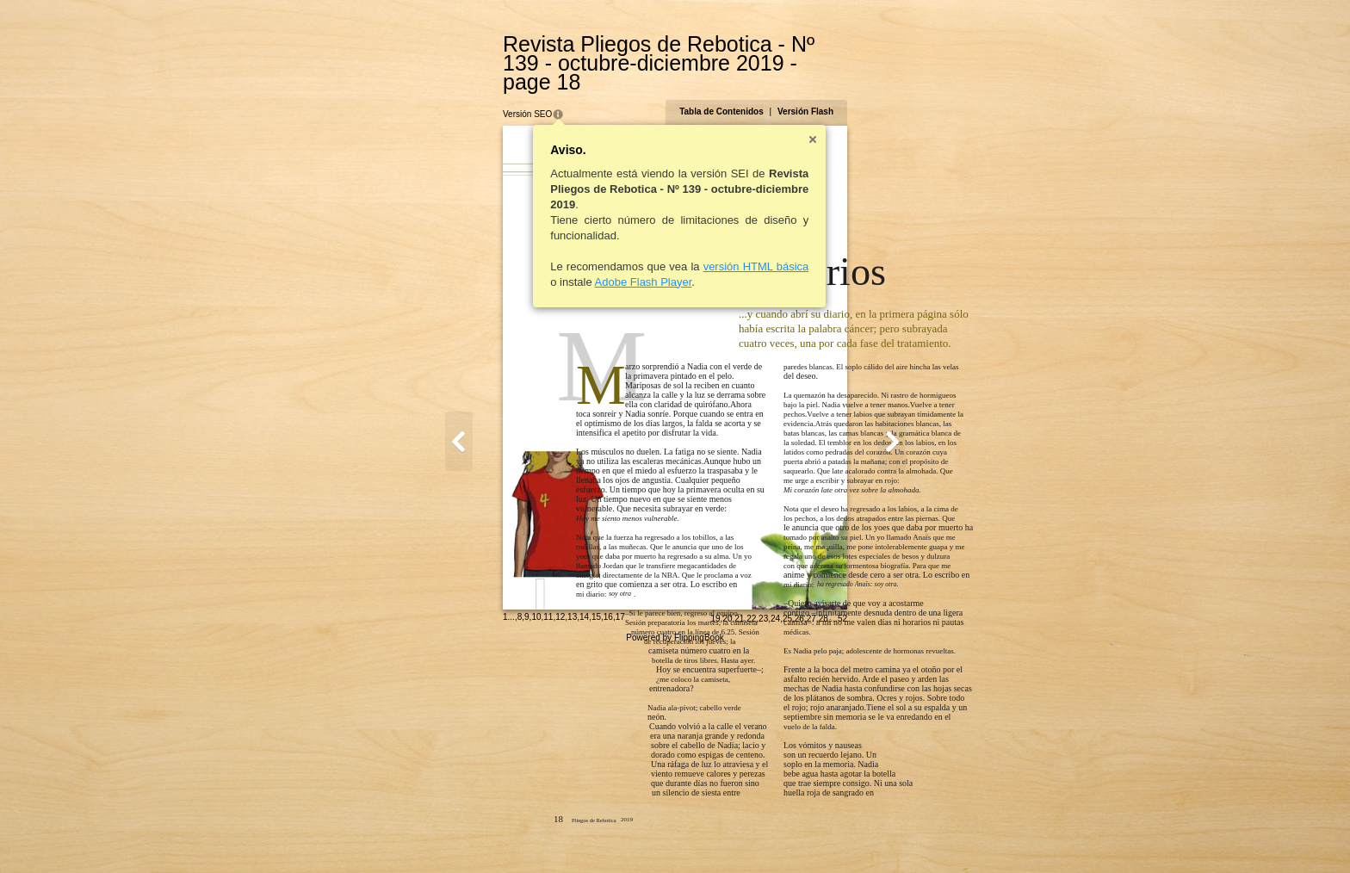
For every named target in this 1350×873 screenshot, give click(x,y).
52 (926, 835)
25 (871, 835)
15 (512, 834)
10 (452, 834)
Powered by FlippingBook (674, 854)
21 (823, 835)
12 (476, 834)
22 (835, 835)
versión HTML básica (672, 247)
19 (799, 835)
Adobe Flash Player (559, 263)
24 (859, 835)
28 (907, 835)
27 (895, 835)
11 (464, 834)
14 (500, 834)
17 (536, 834)
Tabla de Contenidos (806, 92)
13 (488, 834)
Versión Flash (889, 92)
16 (524, 834)
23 (847, 835)
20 (811, 835)
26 (883, 835)
